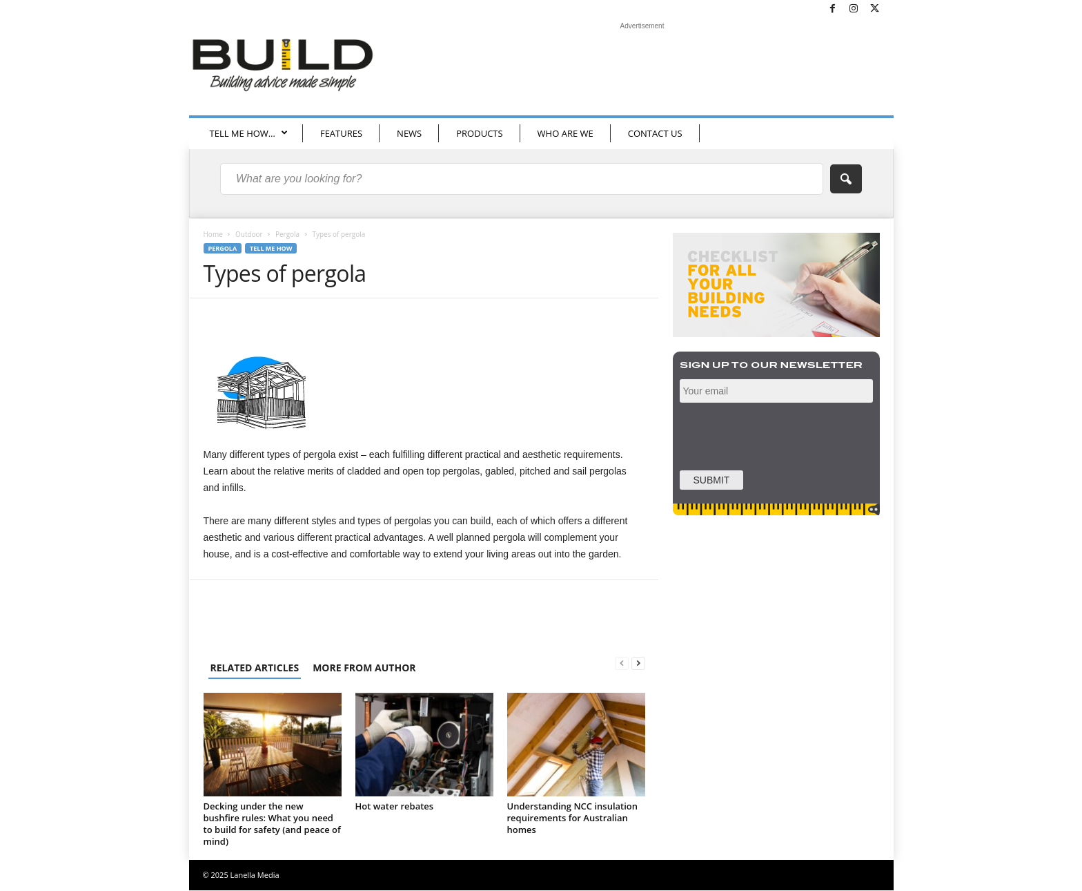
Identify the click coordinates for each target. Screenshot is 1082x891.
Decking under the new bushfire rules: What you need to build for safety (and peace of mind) (272, 824)
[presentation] (777, 435)
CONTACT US (655, 133)
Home (213, 235)
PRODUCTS (479, 133)
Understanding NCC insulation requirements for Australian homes (572, 818)
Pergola (287, 235)
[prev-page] (622, 664)
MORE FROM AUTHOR (364, 668)
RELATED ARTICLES (254, 668)
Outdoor (249, 235)
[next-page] (638, 664)
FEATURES (341, 133)
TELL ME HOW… (249, 133)
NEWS (409, 133)
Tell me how (271, 249)
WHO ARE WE (565, 133)
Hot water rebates (394, 807)
